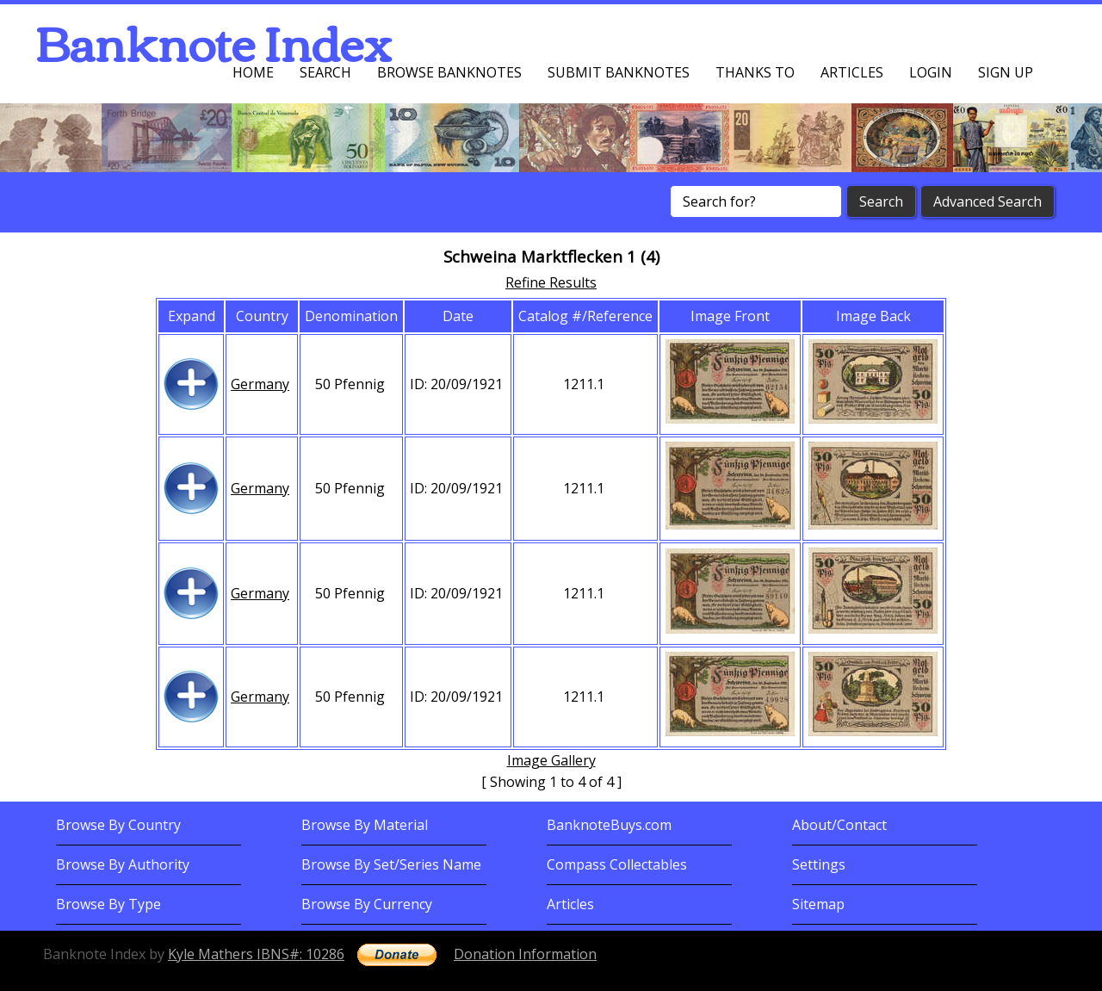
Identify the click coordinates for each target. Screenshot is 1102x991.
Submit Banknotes (619, 72)
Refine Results (551, 282)
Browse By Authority (122, 864)
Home (253, 72)
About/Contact (839, 824)
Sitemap (818, 904)
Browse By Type (108, 904)
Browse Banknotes (449, 72)
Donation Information (525, 954)
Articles (851, 72)
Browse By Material (364, 824)
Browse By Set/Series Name (391, 864)
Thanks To (755, 72)
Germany (260, 384)
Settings (818, 864)
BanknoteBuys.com (609, 824)
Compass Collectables (617, 864)
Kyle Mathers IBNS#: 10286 (256, 954)
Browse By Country (118, 824)
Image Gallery (551, 760)
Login (930, 72)
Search (325, 72)
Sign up (1005, 72)
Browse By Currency (366, 904)
